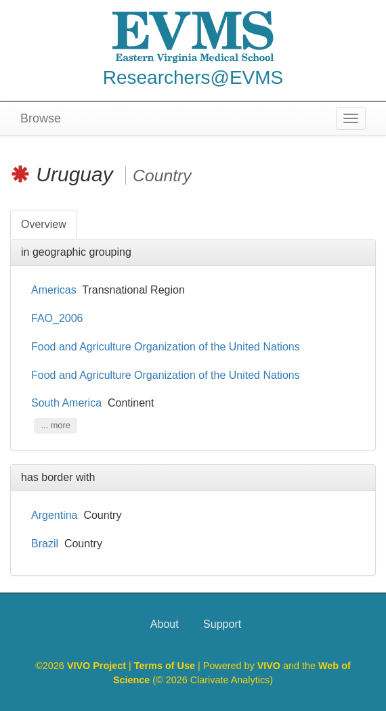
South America (66, 403)
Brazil (44, 543)
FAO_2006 (57, 318)
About (164, 624)
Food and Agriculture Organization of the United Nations (167, 346)
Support (222, 624)
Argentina (54, 515)
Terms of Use (166, 665)
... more (55, 425)
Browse (40, 118)
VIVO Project (98, 665)
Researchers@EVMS (193, 77)
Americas (54, 290)
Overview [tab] (43, 224)
